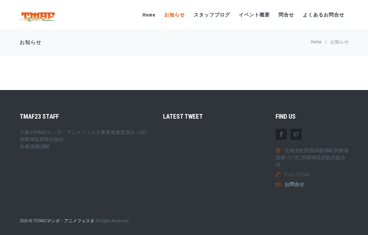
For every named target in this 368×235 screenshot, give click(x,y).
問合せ (286, 15)
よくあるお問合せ (323, 15)
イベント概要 (254, 15)
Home (149, 15)
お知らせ (174, 15)
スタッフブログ (212, 15)
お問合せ (294, 184)
